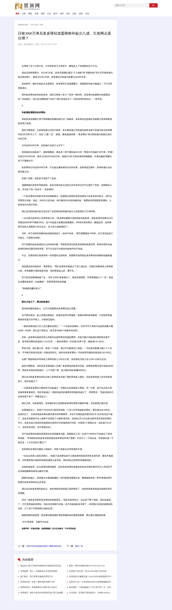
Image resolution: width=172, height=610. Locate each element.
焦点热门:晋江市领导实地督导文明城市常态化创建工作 (42, 566)
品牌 (81, 14)
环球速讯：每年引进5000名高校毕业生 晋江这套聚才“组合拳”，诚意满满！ (42, 593)
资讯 (17, 14)
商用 (43, 14)
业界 (24, 14)
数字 (55, 14)
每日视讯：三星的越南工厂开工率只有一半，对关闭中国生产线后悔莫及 (91, 587)
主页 (31, 25)
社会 (49, 14)
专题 (36, 14)
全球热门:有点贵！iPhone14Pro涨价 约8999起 (88, 571)
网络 (30, 14)
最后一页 (79, 546)
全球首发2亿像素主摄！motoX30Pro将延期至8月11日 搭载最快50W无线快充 (91, 576)
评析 (62, 14)
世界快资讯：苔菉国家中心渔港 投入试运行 (38, 587)
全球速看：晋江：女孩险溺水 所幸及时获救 (38, 571)
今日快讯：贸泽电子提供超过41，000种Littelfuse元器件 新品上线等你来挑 (91, 593)
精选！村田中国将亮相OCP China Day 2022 (87, 566)
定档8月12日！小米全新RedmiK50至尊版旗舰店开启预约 (91, 582)
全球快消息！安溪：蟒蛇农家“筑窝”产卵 (37, 582)
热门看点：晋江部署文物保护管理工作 (36, 576)
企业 (87, 14)
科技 (74, 14)
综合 (68, 14)
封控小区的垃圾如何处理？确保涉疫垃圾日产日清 (48, 546)
